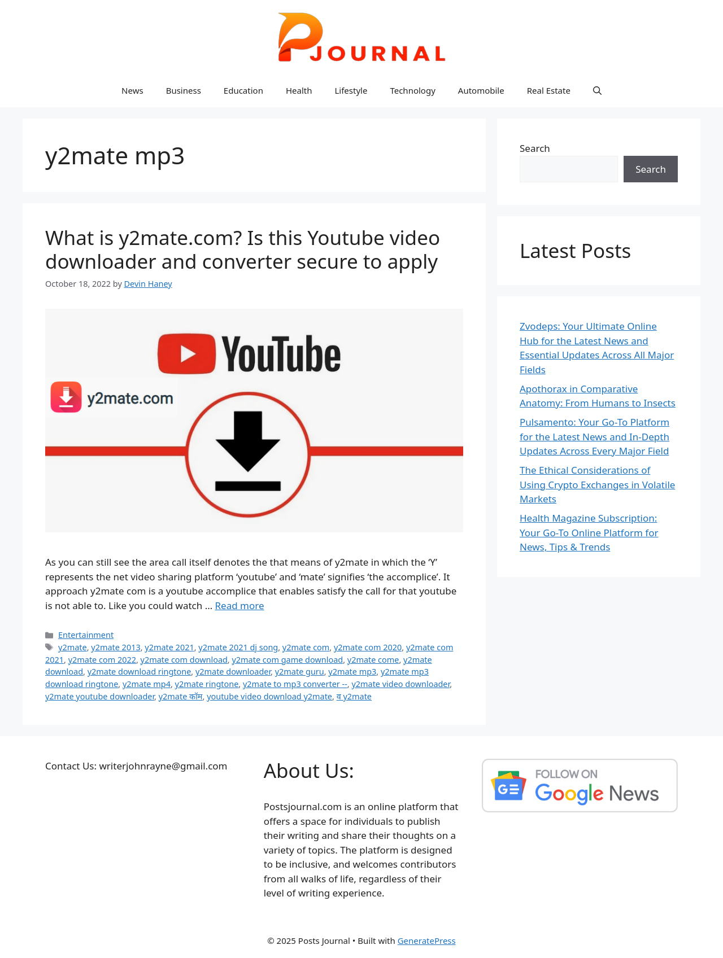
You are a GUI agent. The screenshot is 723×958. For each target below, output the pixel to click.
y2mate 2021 (169, 647)
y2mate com (306, 647)
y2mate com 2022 (102, 659)
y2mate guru (299, 671)
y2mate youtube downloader (99, 696)
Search (535, 148)
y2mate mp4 (147, 684)
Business (183, 90)
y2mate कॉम (181, 696)
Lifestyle (350, 90)
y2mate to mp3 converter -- (295, 684)
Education (243, 90)
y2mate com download (184, 659)
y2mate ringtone (207, 684)
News (132, 90)
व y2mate (354, 696)
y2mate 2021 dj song (238, 647)
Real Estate (548, 90)
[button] (597, 90)
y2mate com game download (287, 659)
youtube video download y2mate (269, 696)
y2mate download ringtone (139, 671)
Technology (412, 90)
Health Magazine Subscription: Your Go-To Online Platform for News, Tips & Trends (589, 532)
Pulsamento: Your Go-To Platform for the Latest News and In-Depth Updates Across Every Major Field (594, 436)
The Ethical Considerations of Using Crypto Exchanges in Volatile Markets (597, 484)
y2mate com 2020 (368, 647)
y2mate (72, 647)
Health (299, 90)
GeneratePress (427, 940)
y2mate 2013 (115, 647)
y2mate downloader (233, 671)
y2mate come (373, 659)
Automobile (481, 90)
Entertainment (86, 634)
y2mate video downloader (400, 684)
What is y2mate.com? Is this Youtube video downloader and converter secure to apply (242, 249)
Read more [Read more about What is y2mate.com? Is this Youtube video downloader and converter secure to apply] (239, 605)
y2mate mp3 (352, 671)
